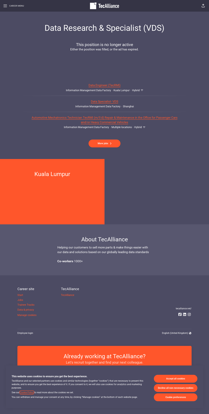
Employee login (25, 333)
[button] (203, 6)
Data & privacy (25, 309)
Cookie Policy (27, 392)
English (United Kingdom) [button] (177, 333)
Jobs (20, 299)
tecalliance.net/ (184, 308)
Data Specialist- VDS (104, 101)
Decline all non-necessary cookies (175, 388)
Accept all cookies (175, 378)
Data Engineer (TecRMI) (104, 85)
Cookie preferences (175, 397)
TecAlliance (67, 295)
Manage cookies (26, 315)
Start (20, 295)
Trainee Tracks (25, 304)
